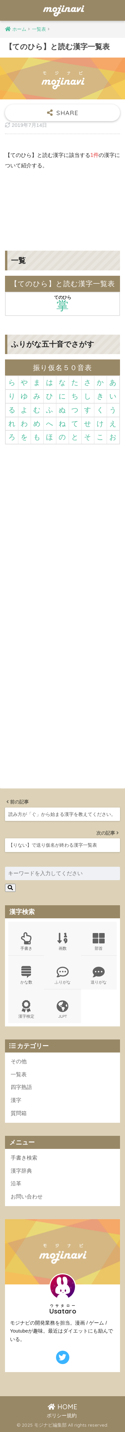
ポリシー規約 (62, 1415)
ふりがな (62, 975)
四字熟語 (21, 1087)
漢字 (16, 1100)
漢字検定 (26, 1009)
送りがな (98, 975)
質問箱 (19, 1113)
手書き (26, 941)
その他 (19, 1061)
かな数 (26, 975)
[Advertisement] (62, 205)
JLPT (62, 1009)
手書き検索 (24, 1158)
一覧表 (19, 1074)
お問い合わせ (27, 1196)
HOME (62, 1407)
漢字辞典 (21, 1171)
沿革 (16, 1183)
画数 (62, 941)
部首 (98, 941)
